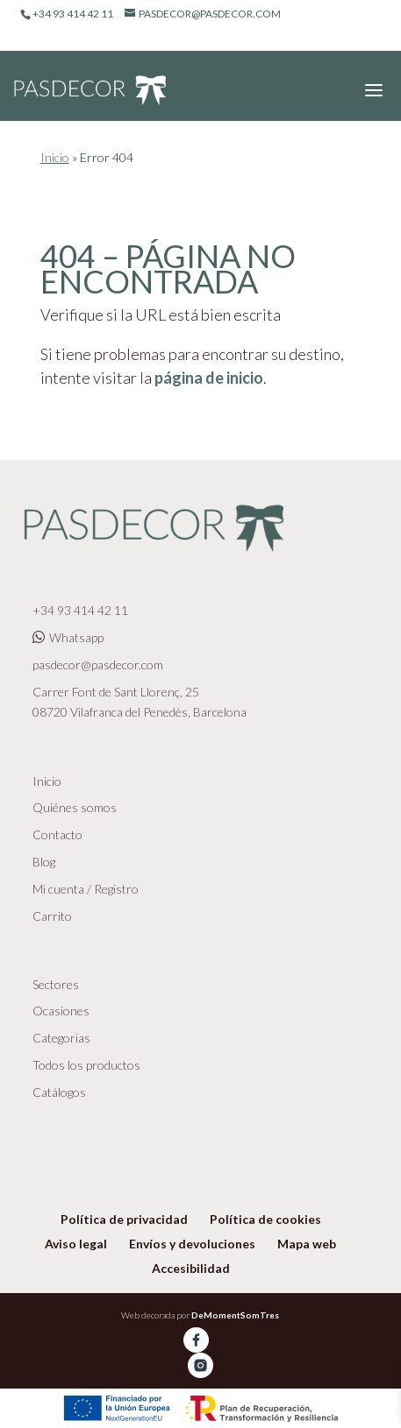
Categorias (61, 1037)
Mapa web (306, 1243)
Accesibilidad (191, 1268)
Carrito (52, 915)
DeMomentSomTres (235, 1315)
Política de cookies (265, 1219)
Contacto (57, 834)
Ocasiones (61, 1010)
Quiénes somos (74, 807)
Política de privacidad (124, 1219)
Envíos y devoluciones (192, 1243)
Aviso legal (76, 1243)
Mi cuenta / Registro (85, 888)
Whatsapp (68, 637)
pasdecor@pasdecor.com (97, 664)
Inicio (54, 157)
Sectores (55, 984)
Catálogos (59, 1092)
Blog (43, 861)
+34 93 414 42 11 (80, 610)
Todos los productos (86, 1064)
